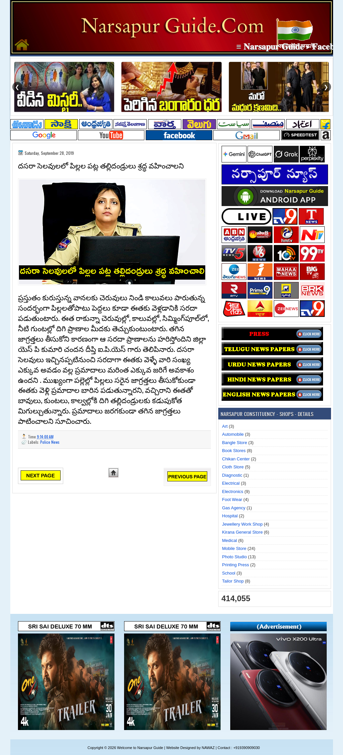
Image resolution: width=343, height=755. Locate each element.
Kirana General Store (242, 532)
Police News (50, 442)
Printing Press (235, 564)
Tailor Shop (233, 581)
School (229, 573)
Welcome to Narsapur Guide (140, 748)
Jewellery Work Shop (242, 524)
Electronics (233, 491)
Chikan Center (236, 458)
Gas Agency (234, 507)
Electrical (231, 483)
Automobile (233, 434)
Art (225, 426)
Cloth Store (233, 466)
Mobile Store (234, 548)
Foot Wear (232, 499)
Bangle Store (234, 442)
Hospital (230, 515)
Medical (229, 540)
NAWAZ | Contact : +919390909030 (231, 748)
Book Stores (234, 450)
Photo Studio (234, 556)
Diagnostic (232, 475)
